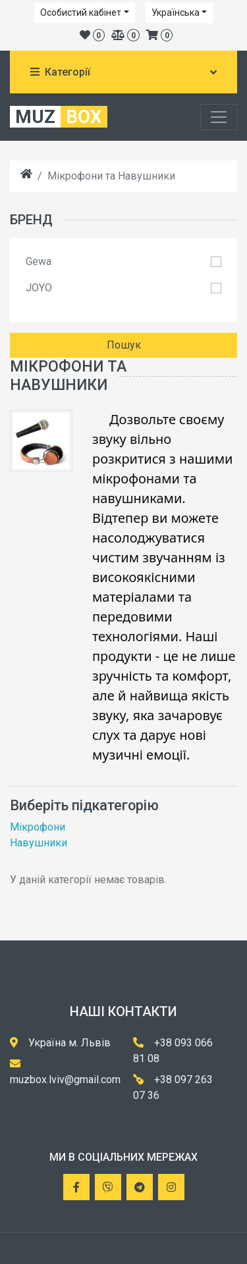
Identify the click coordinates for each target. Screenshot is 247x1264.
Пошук (124, 345)
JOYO (39, 287)
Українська (175, 12)
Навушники (38, 843)
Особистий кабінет (80, 12)
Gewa (38, 261)
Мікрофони (37, 827)
